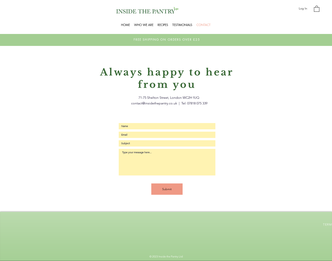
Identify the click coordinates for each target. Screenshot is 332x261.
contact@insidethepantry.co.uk (154, 103)
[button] (316, 8)
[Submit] (167, 189)
